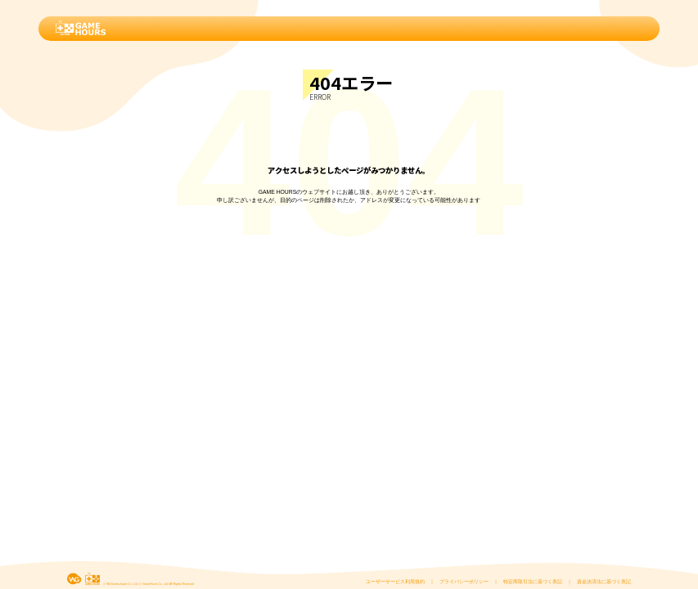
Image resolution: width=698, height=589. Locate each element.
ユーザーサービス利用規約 (395, 581)
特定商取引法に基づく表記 (532, 581)
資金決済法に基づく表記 (604, 581)
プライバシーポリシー (464, 581)
